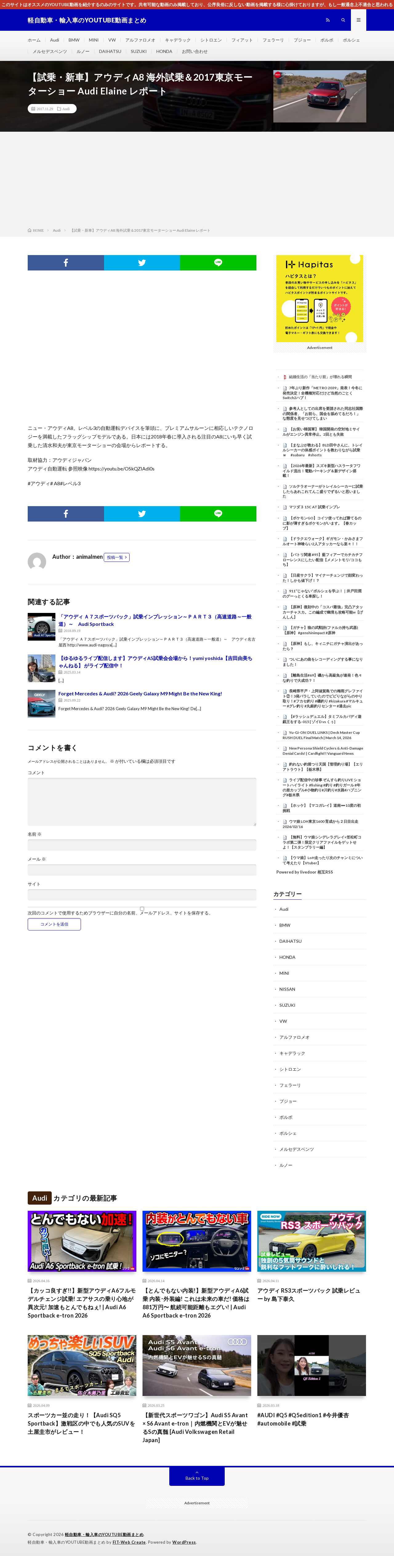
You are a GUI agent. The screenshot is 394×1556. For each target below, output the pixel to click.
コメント (36, 772)
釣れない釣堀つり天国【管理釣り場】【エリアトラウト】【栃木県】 (323, 767)
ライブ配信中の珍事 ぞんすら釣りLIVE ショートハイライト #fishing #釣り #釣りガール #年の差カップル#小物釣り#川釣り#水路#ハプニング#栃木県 (322, 787)
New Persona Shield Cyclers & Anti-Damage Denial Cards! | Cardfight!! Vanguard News (323, 751)
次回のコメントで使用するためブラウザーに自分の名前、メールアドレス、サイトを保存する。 (120, 913)
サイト (34, 884)
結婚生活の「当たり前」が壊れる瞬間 (320, 376)
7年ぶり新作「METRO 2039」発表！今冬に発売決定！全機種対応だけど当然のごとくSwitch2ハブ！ (322, 393)
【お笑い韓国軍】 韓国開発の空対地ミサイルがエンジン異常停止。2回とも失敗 (321, 432)
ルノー (83, 51)
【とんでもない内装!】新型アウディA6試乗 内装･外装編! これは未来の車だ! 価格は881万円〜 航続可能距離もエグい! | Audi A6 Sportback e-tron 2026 (196, 1303)
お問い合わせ (195, 51)
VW (112, 39)
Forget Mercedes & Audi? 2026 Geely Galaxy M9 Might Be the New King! (140, 693)
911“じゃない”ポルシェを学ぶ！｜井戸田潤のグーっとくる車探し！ (322, 593)
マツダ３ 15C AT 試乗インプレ (314, 507)
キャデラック (178, 39)
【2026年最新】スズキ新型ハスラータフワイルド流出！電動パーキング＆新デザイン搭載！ (321, 470)
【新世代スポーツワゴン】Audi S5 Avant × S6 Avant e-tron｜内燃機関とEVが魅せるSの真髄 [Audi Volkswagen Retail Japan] (195, 1427)
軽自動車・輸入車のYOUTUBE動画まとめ (104, 1534)
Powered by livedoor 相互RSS (304, 872)
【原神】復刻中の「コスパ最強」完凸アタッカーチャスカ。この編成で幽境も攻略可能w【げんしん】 (323, 612)
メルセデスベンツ (50, 51)
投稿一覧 (115, 557)
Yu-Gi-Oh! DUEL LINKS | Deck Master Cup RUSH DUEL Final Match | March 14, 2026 (321, 735)
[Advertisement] (197, 181)
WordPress (184, 1542)
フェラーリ (273, 39)
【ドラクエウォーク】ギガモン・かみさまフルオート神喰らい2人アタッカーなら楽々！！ (323, 541)
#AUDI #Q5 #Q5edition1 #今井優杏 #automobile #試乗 (303, 1419)
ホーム (34, 39)
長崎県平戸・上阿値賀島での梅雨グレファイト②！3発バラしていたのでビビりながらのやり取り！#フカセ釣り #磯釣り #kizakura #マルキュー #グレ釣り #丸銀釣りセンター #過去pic (323, 698)
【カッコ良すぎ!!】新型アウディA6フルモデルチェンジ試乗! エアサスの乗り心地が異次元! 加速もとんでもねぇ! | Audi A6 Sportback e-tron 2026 (82, 1303)
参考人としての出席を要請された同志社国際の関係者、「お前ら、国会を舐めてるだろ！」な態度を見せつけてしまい (323, 413)
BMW (74, 39)
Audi (54, 39)
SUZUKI (139, 51)
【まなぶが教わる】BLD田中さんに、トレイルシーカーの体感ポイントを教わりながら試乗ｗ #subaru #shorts (323, 450)
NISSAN (287, 989)
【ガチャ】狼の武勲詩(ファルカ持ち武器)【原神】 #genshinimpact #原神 (320, 630)
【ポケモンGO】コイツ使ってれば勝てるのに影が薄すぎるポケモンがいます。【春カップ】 (322, 523)
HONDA (164, 51)
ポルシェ (351, 39)
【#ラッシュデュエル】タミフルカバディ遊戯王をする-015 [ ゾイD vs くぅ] (322, 719)
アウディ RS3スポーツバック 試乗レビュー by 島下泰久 (309, 1294)
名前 (35, 834)
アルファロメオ (140, 39)
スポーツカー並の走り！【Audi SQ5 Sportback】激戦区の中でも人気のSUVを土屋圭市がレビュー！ (81, 1423)
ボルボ (326, 39)
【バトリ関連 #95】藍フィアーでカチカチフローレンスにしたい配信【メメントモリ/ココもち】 (323, 559)
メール (37, 859)
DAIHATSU (110, 51)
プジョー (302, 39)
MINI (94, 39)
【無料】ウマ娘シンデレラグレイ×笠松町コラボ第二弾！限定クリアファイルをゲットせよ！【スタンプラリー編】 (322, 842)
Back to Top (197, 1478)
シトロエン (211, 39)
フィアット (242, 39)
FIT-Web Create (129, 1542)
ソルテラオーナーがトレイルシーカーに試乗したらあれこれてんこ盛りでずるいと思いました (323, 491)
